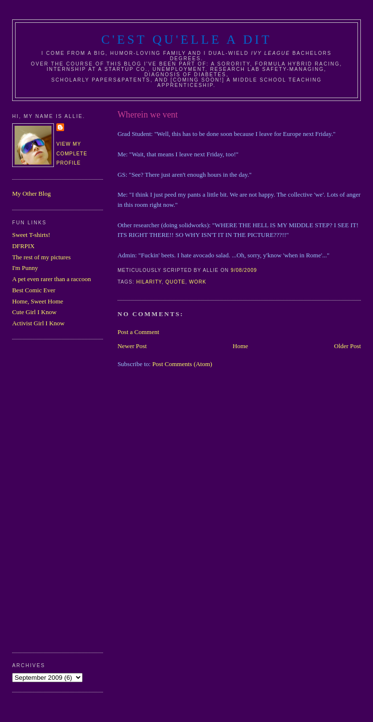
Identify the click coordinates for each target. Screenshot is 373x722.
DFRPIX (23, 246)
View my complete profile (71, 153)
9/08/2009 (244, 270)
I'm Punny (25, 267)
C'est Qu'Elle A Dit (186, 40)
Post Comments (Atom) (182, 364)
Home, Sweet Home (37, 301)
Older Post (347, 346)
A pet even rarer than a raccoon (51, 279)
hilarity (148, 282)
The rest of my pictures (41, 257)
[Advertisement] (51, 494)
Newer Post (132, 346)
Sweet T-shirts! (31, 234)
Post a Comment (138, 332)
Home (240, 346)
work (197, 282)
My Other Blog (31, 193)
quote (175, 282)
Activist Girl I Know (38, 323)
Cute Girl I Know (34, 312)
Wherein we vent (148, 114)
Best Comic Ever (33, 290)
